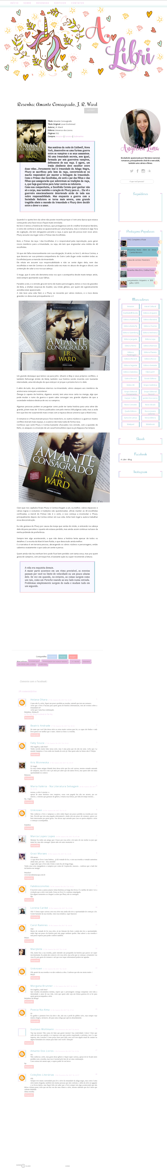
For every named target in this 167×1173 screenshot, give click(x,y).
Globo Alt (130, 385)
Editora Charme (150, 326)
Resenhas (42, 3)
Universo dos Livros (26, 664)
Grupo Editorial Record (150, 392)
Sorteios (60, 3)
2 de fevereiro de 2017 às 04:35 (67, 1029)
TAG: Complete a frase (136, 239)
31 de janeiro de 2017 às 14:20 (55, 969)
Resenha (86, 662)
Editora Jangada (130, 339)
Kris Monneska (39, 762)
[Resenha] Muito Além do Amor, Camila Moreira (142, 251)
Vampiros (43, 664)
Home (67, 1166)
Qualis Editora (130, 411)
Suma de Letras (130, 418)
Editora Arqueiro (150, 313)
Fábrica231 (150, 372)
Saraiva (68, 136)
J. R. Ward (75, 662)
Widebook (150, 424)
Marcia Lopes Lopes (42, 836)
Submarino (78, 136)
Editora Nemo (130, 345)
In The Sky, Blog (30, 714)
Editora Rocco (150, 359)
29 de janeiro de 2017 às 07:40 (67, 836)
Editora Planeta (150, 352)
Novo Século (150, 404)
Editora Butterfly (130, 326)
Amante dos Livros (42, 1050)
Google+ (73, 657)
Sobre (27, 3)
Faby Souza (37, 743)
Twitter (63, 657)
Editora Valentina (131, 372)
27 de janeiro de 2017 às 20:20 (61, 763)
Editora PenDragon (131, 353)
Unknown (36, 810)
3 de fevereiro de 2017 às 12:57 (67, 1075)
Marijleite (36, 949)
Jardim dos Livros (150, 398)
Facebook (52, 657)
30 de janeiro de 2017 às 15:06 (60, 908)
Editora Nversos (150, 345)
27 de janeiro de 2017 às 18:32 (63, 726)
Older (28, 1166)
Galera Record (131, 378)
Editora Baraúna (150, 319)
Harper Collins (131, 398)
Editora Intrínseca (150, 332)
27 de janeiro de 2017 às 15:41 (60, 700)
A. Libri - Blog (126, 459)
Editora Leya (150, 339)
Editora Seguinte (130, 365)
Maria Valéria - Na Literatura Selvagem (54, 786)
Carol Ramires (39, 925)
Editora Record (130, 359)
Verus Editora (150, 418)
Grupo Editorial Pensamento (130, 392)
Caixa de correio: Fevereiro (138, 260)
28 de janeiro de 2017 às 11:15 (55, 810)
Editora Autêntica (131, 319)
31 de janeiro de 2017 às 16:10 (65, 986)
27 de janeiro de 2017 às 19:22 (57, 743)
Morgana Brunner (41, 985)
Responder (29, 718)
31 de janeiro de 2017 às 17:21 (62, 1010)
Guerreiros (34, 662)
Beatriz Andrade (40, 725)
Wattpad (130, 424)
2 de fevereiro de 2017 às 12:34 (67, 1051)
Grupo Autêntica (150, 385)
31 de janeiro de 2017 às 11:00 (55, 949)
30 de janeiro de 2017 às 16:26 (60, 925)
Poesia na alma (40, 1009)
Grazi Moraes (38, 853)
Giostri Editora (150, 378)
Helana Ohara (38, 699)
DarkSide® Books (130, 313)
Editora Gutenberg (130, 332)
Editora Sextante (150, 365)
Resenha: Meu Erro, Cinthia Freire (140, 270)
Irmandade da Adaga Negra (55, 662)
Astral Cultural (150, 306)
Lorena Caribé (39, 907)
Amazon (59, 136)
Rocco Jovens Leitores (150, 412)
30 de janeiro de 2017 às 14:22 (62, 886)
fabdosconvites (39, 886)
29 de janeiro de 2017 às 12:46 (59, 854)
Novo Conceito (130, 404)
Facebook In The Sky (45, 714)
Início (14, 3)
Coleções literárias (42, 1074)
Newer (18, 1165)
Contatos (77, 3)
